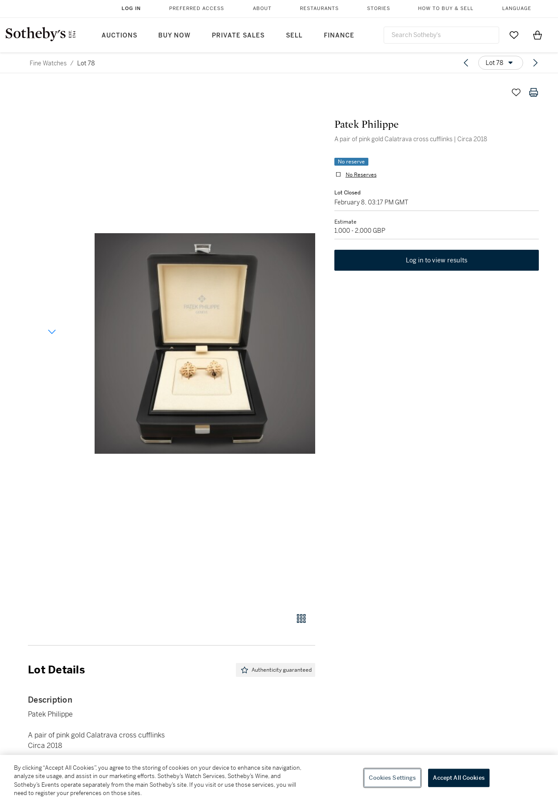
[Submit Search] (489, 34)
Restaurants (319, 8)
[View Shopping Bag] (537, 35)
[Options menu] (500, 63)
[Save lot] (516, 92)
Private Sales (238, 35)
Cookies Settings (392, 778)
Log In (131, 8)
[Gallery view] (301, 618)
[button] (205, 343)
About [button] (262, 8)
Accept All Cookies (458, 778)
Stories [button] (378, 8)
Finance (339, 35)
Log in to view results (437, 263)
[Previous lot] (466, 63)
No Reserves (359, 176)
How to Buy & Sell (445, 8)
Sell (294, 35)
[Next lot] (535, 63)
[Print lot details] (534, 92)
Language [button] (516, 8)
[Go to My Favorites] (514, 35)
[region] (279, 778)
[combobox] (441, 35)
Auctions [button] (119, 35)
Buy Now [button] (174, 35)
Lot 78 (86, 63)
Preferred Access (196, 8)
